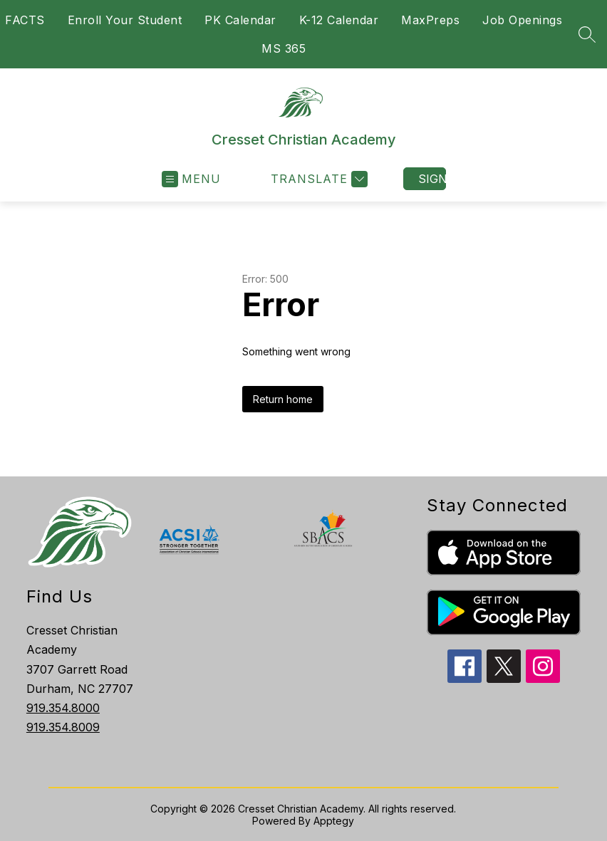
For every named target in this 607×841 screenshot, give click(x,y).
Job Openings (522, 20)
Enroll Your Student (125, 20)
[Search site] (587, 34)
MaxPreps (430, 20)
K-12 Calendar (339, 20)
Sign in (432, 179)
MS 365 (283, 48)
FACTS (25, 20)
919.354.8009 (63, 727)
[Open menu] (191, 179)
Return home (283, 399)
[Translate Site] (317, 179)
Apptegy (333, 821)
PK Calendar (240, 20)
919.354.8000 (63, 708)
